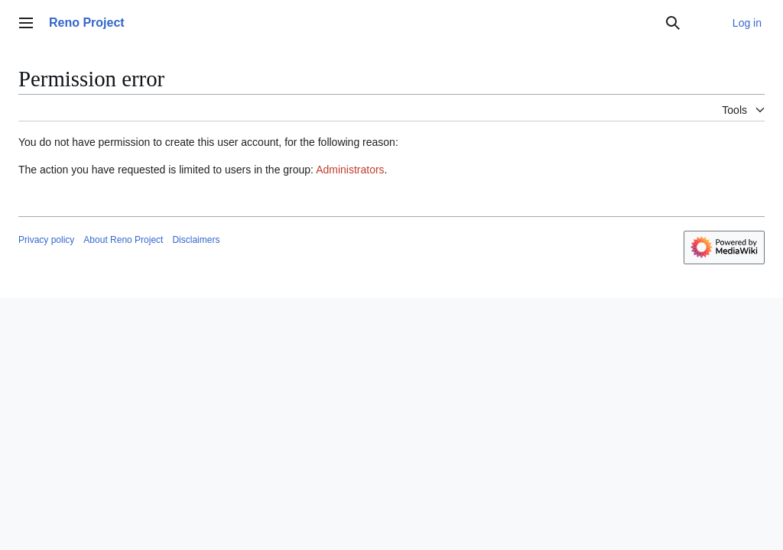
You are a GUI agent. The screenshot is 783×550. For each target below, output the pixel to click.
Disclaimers (195, 240)
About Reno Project (123, 240)
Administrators (350, 169)
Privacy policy (46, 240)
